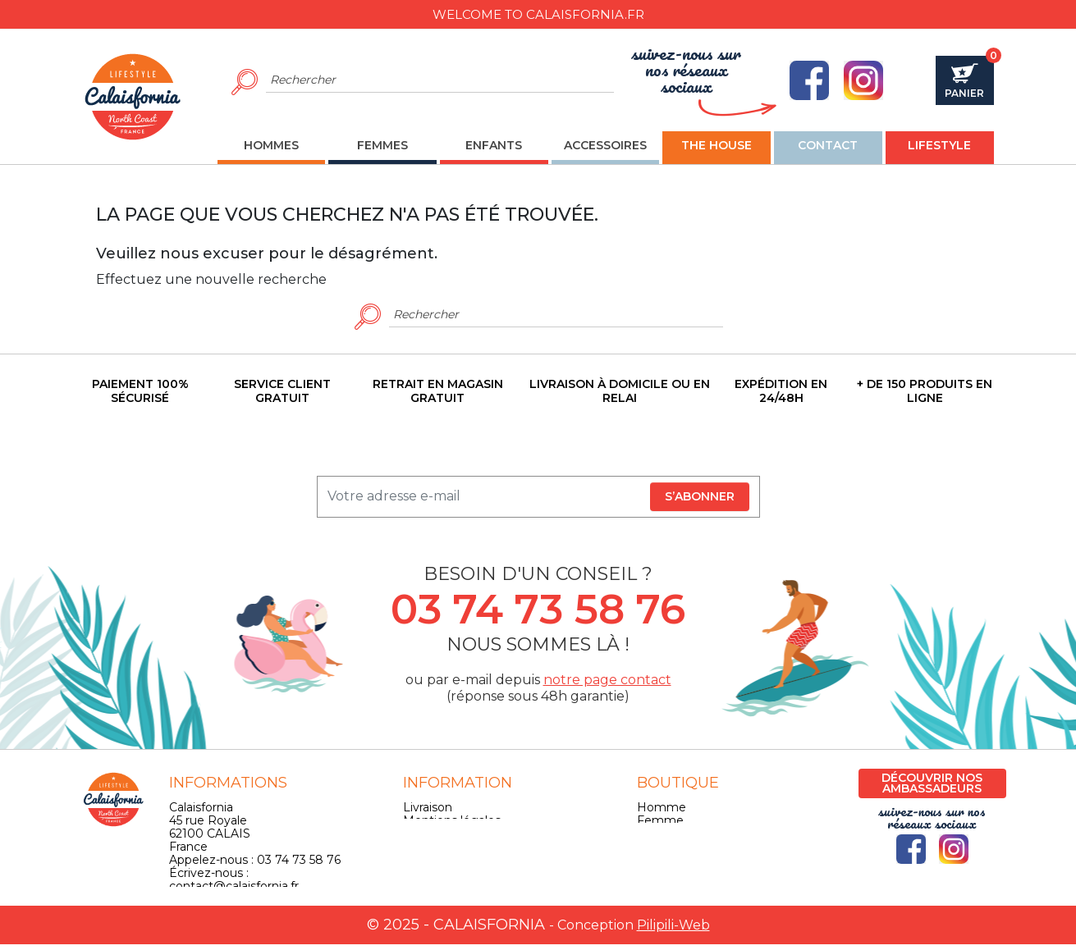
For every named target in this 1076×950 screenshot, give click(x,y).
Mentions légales (452, 820)
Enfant (656, 833)
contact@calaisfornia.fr (234, 886)
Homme (661, 807)
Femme (660, 820)
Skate (653, 859)
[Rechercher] (440, 80)
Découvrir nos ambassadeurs (931, 783)
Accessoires (670, 846)
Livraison (427, 807)
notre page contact (607, 679)
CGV (415, 833)
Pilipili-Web (673, 931)
